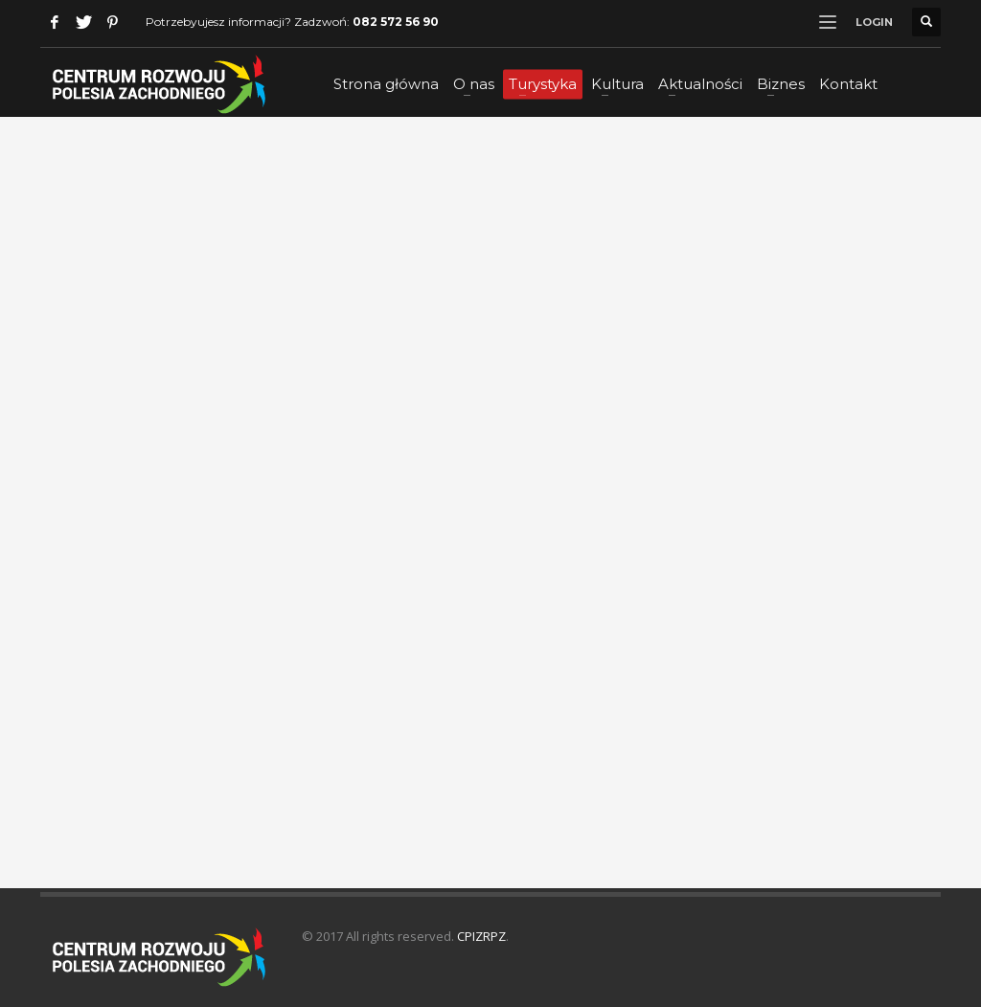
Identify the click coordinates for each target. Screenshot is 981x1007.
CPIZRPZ (481, 936)
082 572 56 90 (396, 21)
